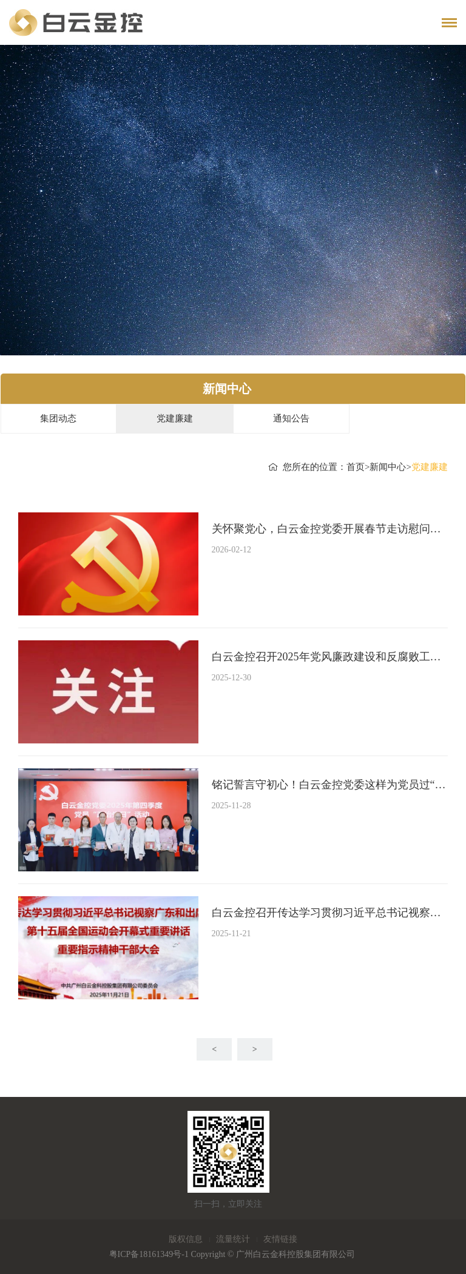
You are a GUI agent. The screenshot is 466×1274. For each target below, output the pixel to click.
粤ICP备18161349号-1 (149, 1254)
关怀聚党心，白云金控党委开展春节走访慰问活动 (330, 529)
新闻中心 (388, 467)
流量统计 (233, 1239)
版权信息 (186, 1239)
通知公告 (291, 418)
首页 (355, 467)
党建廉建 (175, 418)
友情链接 (280, 1239)
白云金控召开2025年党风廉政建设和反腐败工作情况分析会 (330, 657)
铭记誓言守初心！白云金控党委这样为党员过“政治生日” (330, 785)
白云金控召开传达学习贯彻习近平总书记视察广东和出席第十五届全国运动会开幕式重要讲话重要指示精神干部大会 (330, 913)
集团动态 (58, 418)
